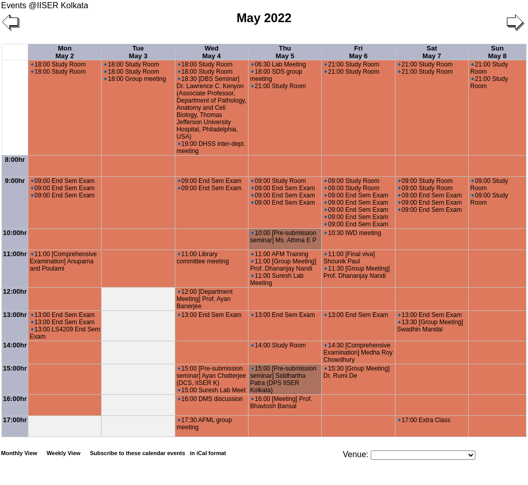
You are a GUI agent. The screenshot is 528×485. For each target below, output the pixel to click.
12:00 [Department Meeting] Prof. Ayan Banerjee (205, 299)
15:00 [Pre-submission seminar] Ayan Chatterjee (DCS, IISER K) (211, 376)
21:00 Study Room (278, 86)
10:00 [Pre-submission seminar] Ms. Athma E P (283, 236)
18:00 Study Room (58, 64)
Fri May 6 (358, 52)
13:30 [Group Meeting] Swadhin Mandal (430, 326)
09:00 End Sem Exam (63, 181)
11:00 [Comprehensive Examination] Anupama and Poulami (63, 261)
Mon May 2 (64, 52)
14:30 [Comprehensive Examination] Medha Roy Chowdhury (357, 352)
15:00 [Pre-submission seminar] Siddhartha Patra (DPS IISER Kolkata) (283, 379)
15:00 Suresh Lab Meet (212, 390)
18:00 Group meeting (135, 78)
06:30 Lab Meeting (278, 64)
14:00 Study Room (278, 345)
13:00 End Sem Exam (63, 315)
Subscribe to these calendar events (158, 453)
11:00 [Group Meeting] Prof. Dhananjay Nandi (283, 265)
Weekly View (63, 453)
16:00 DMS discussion (210, 399)
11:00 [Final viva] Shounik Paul (349, 257)
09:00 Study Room (278, 181)
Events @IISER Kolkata (44, 5)
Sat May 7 (431, 52)
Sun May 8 (497, 52)
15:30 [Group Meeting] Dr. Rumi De (356, 372)
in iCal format (208, 453)
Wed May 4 (211, 52)
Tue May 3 (138, 52)
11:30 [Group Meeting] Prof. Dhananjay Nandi (356, 272)
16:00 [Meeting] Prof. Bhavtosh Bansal (281, 402)
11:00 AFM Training (279, 254)
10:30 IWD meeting (352, 233)
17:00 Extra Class (424, 420)
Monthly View (19, 453)
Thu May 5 (285, 52)
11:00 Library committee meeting (203, 257)
